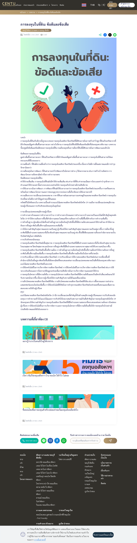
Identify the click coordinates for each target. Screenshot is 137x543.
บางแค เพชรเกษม (44, 510)
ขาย (21, 459)
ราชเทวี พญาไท (66, 510)
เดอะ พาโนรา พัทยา (44, 469)
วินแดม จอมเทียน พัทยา (45, 505)
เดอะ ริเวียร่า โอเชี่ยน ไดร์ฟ (46, 465)
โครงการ (54, 5)
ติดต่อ (62, 5)
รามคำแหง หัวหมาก (44, 523)
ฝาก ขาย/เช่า (111, 5)
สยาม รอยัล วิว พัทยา (44, 487)
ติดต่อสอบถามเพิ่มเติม (29, 435)
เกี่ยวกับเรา (105, 470)
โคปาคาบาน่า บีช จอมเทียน (46, 483)
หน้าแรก (18, 5)
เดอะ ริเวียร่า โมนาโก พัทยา (46, 472)
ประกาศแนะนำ (28, 5)
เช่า (21, 463)
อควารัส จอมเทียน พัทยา (45, 462)
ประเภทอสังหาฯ (42, 5)
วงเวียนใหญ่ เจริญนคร (68, 455)
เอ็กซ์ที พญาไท (64, 514)
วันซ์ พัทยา (40, 501)
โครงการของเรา (26, 479)
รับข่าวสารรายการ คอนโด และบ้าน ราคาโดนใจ (90, 435)
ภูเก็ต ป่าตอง (64, 523)
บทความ (32, 12)
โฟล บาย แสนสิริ (65, 459)
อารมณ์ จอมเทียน (43, 497)
